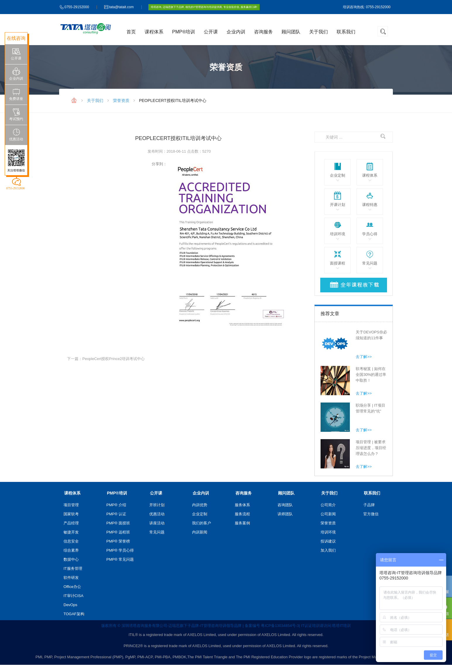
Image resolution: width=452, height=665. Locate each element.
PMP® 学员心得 (119, 550)
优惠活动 (157, 514)
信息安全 (71, 541)
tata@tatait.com (121, 7)
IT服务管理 (73, 568)
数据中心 (71, 559)
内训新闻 (199, 532)
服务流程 (242, 514)
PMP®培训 (183, 31)
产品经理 (71, 523)
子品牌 (369, 505)
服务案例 (242, 523)
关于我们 (318, 31)
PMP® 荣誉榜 (118, 541)
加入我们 (328, 550)
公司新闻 (328, 514)
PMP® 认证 (116, 514)
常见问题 (157, 532)
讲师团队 (285, 514)
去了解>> (363, 356)
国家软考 (71, 514)
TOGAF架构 (74, 614)
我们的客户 (201, 523)
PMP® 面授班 (118, 523)
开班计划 (157, 505)
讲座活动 (157, 523)
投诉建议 (328, 541)
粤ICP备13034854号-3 (280, 625)
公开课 (211, 31)
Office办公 (72, 586)
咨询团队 (285, 505)
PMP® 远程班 (118, 532)
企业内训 (236, 31)
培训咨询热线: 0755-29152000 (367, 7)
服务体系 (242, 505)
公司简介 (328, 505)
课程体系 (154, 31)
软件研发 (71, 577)
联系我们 (346, 31)
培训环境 (328, 532)
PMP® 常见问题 (119, 559)
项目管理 (71, 505)
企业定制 (199, 514)
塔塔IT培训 (341, 625)
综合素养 (71, 550)
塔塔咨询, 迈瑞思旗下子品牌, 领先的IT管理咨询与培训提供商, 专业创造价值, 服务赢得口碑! (204, 7)
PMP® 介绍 (116, 505)
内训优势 (199, 505)
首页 (131, 31)
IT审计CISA (73, 596)
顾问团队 (291, 31)
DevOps (70, 605)
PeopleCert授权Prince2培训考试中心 (113, 359)
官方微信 (371, 514)
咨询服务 (263, 31)
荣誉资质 (121, 100)
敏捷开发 (71, 532)
